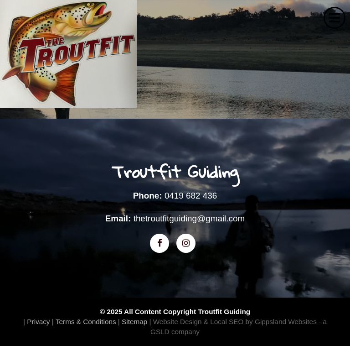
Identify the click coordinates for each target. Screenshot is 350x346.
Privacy (38, 321)
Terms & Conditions (86, 321)
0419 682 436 (191, 195)
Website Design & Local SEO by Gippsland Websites (235, 321)
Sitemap (134, 321)
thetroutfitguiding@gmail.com (189, 218)
